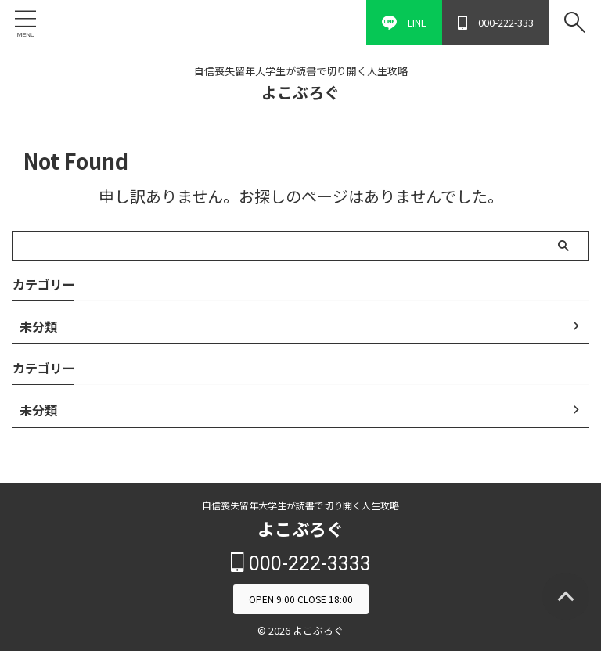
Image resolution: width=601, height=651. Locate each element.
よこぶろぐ (300, 92)
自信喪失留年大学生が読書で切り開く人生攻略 (300, 505)
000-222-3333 (301, 563)
